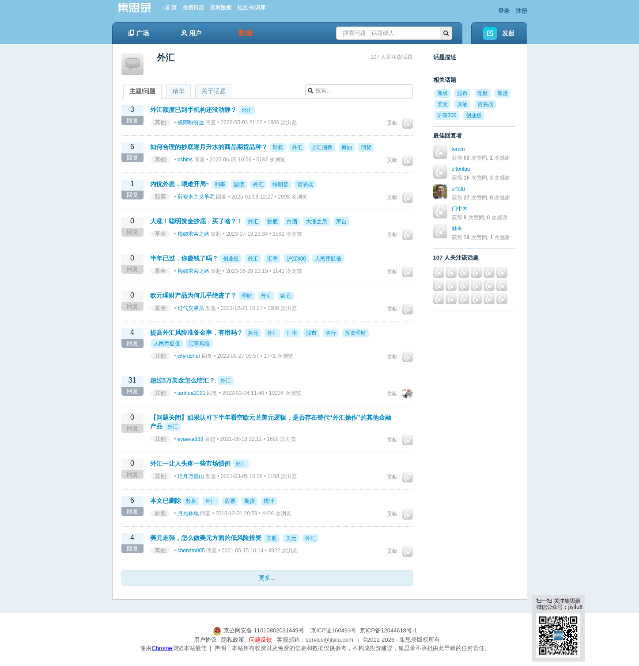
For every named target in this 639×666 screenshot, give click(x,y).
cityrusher (189, 356)
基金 (160, 233)
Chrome (161, 648)
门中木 (460, 209)
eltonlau (461, 169)
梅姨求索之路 (193, 234)
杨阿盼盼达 (191, 122)
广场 (139, 33)
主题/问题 (142, 91)
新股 (160, 513)
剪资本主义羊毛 (196, 197)
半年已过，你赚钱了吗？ (184, 258)
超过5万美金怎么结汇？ (183, 380)
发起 (508, 33)
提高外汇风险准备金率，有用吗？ (196, 332)
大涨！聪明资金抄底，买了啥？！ (196, 221)
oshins (185, 160)
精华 (178, 91)
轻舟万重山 (191, 476)
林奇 (457, 229)
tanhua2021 (191, 393)
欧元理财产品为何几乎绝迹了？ (193, 295)
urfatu (458, 189)
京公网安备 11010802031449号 (259, 630)
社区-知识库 (251, 7)
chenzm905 (191, 550)
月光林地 (188, 513)
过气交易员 (191, 308)
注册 (521, 11)
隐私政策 (232, 639)
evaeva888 (191, 439)
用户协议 (205, 639)
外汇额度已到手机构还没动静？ (193, 109)
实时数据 (220, 7)
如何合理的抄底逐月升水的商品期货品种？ (209, 146)
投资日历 (193, 7)
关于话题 (213, 91)
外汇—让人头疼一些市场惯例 (190, 463)
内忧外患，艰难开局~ (179, 184)
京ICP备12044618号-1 (388, 630)
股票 (160, 196)
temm (458, 149)
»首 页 (169, 7)
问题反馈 (260, 639)
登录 (504, 11)
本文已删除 (165, 500)
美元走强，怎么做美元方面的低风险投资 (205, 537)
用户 (191, 33)
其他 (160, 122)
